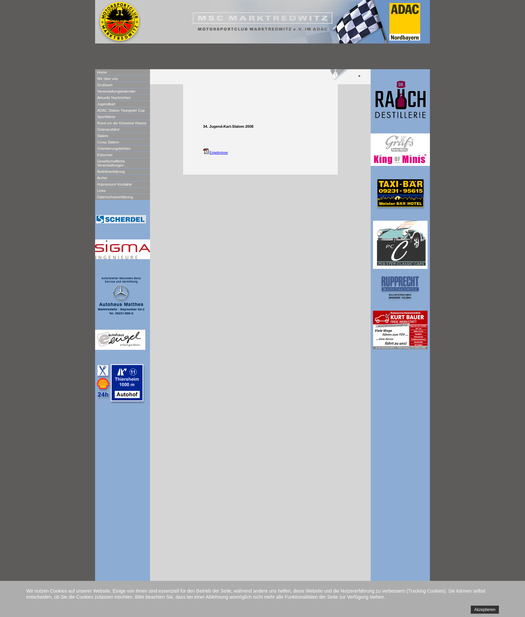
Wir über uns (107, 79)
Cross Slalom (108, 142)
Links (101, 191)
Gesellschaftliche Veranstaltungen (111, 163)
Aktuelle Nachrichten (114, 98)
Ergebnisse (219, 152)
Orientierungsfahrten (114, 148)
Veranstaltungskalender (116, 91)
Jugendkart (106, 104)
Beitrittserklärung (111, 172)
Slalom (102, 136)
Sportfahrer (106, 117)
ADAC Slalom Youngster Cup (121, 110)
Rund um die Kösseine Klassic (122, 123)
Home (102, 72)
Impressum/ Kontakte (114, 184)
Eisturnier (104, 155)
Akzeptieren (484, 609)
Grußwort (104, 85)
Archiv (102, 178)
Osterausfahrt (108, 129)
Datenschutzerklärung (115, 197)
